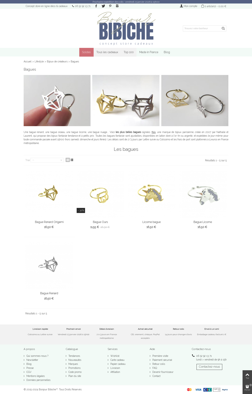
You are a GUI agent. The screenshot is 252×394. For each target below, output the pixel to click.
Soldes (86, 52)
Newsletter (32, 360)
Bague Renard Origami (49, 222)
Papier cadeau (117, 364)
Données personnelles (38, 380)
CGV (28, 372)
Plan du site (74, 376)
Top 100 (129, 52)
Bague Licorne (203, 222)
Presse (30, 368)
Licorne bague (151, 222)
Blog (167, 52)
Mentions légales (35, 376)
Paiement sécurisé (162, 360)
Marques (73, 364)
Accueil (27, 61)
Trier (27, 160)
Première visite (160, 356)
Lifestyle (39, 61)
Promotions (74, 368)
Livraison (115, 368)
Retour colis (158, 364)
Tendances (74, 356)
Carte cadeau (117, 360)
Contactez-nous (209, 366)
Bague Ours (100, 222)
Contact (156, 376)
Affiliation (115, 372)
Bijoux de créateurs (57, 61)
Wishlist (114, 356)
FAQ (154, 368)
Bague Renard (49, 293)
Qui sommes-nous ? (37, 356)
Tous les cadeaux (107, 52)
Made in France (148, 52)
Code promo (75, 372)
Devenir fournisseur (162, 372)
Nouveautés (74, 360)
